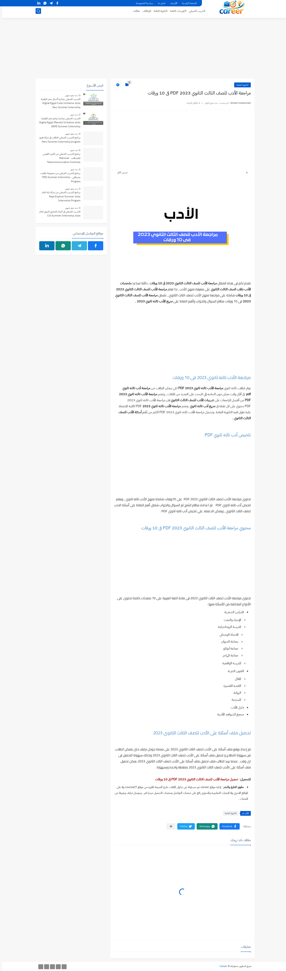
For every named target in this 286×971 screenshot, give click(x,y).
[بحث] (36, 12)
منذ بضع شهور (69, 95)
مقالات (134, 12)
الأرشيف (171, 3)
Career (221, 966)
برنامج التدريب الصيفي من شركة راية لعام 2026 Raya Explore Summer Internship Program (59, 196)
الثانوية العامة (158, 12)
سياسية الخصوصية (142, 3)
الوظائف (145, 12)
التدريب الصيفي (195, 12)
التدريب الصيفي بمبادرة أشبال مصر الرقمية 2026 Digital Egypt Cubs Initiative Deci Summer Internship (58, 103)
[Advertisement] (143, 50)
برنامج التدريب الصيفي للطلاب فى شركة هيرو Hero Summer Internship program (57, 139)
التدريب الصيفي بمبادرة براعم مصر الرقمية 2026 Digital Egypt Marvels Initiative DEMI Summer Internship (57, 123)
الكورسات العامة (176, 12)
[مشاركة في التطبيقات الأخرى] (169, 826)
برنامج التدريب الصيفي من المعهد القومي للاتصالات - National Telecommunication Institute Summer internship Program (59, 158)
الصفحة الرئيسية (187, 3)
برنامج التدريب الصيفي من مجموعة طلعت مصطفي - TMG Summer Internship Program (58, 177)
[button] (227, 826)
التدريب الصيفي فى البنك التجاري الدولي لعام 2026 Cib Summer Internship (57, 214)
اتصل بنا (159, 3)
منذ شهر (72, 114)
